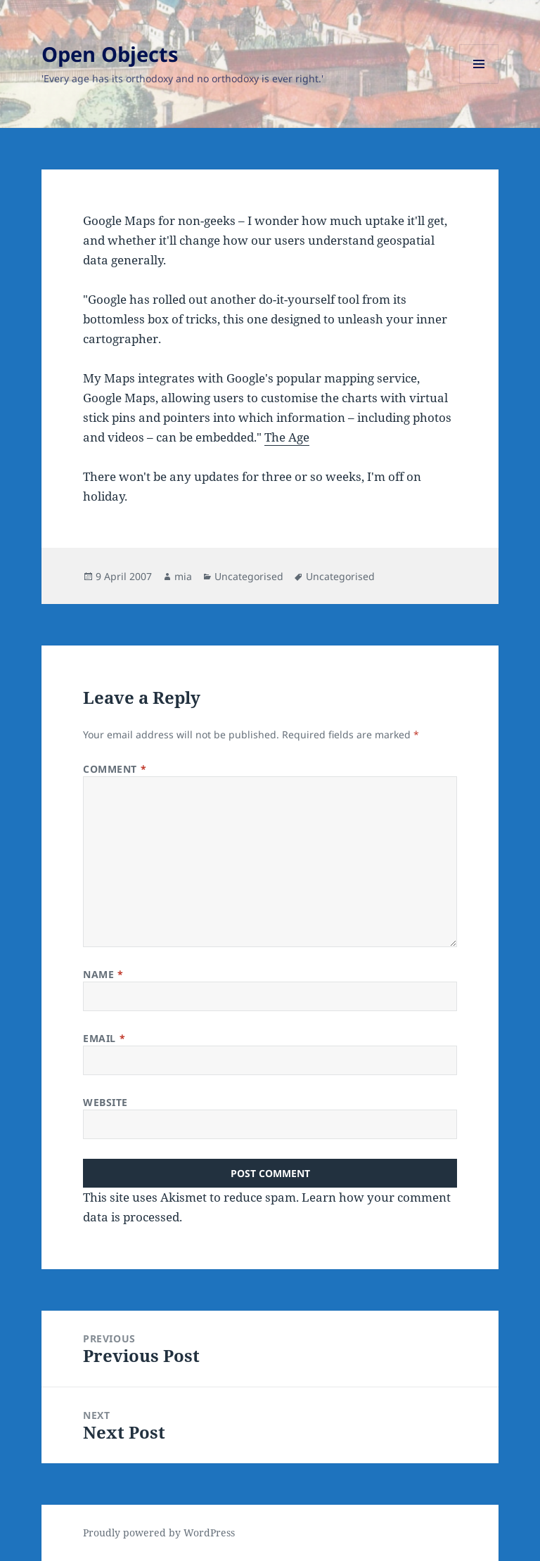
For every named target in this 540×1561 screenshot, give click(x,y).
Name (103, 974)
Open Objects (109, 54)
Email (104, 1038)
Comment (114, 769)
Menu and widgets (479, 83)
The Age (286, 437)
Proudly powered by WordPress (159, 1532)
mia (183, 576)
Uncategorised (248, 576)
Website (105, 1102)
